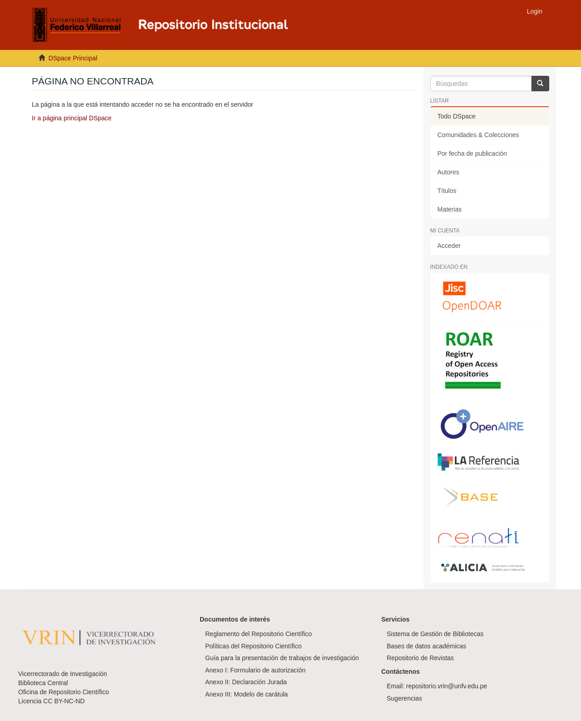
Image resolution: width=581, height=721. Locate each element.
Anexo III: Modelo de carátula (246, 694)
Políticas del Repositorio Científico (253, 646)
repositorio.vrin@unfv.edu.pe (446, 686)
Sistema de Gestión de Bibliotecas (435, 633)
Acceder (449, 245)
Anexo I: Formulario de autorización (255, 670)
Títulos (447, 190)
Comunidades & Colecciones (478, 134)
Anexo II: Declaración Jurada (246, 682)
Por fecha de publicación (472, 153)
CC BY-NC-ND (63, 701)
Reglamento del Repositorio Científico (258, 633)
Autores (448, 172)
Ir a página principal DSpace (72, 118)
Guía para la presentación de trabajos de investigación (282, 658)
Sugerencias (404, 698)
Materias (450, 209)
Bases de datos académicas (426, 646)
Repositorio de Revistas (420, 658)
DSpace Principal (73, 58)
